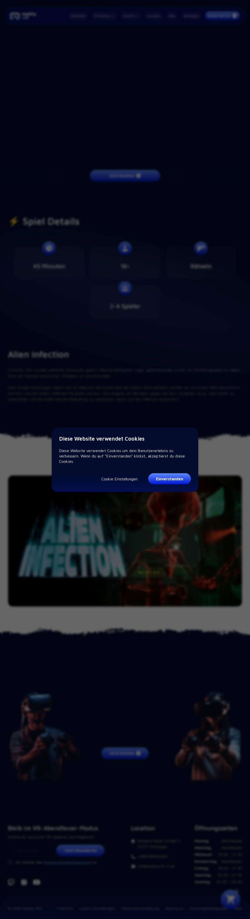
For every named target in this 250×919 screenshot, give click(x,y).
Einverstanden (169, 479)
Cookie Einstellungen (119, 478)
